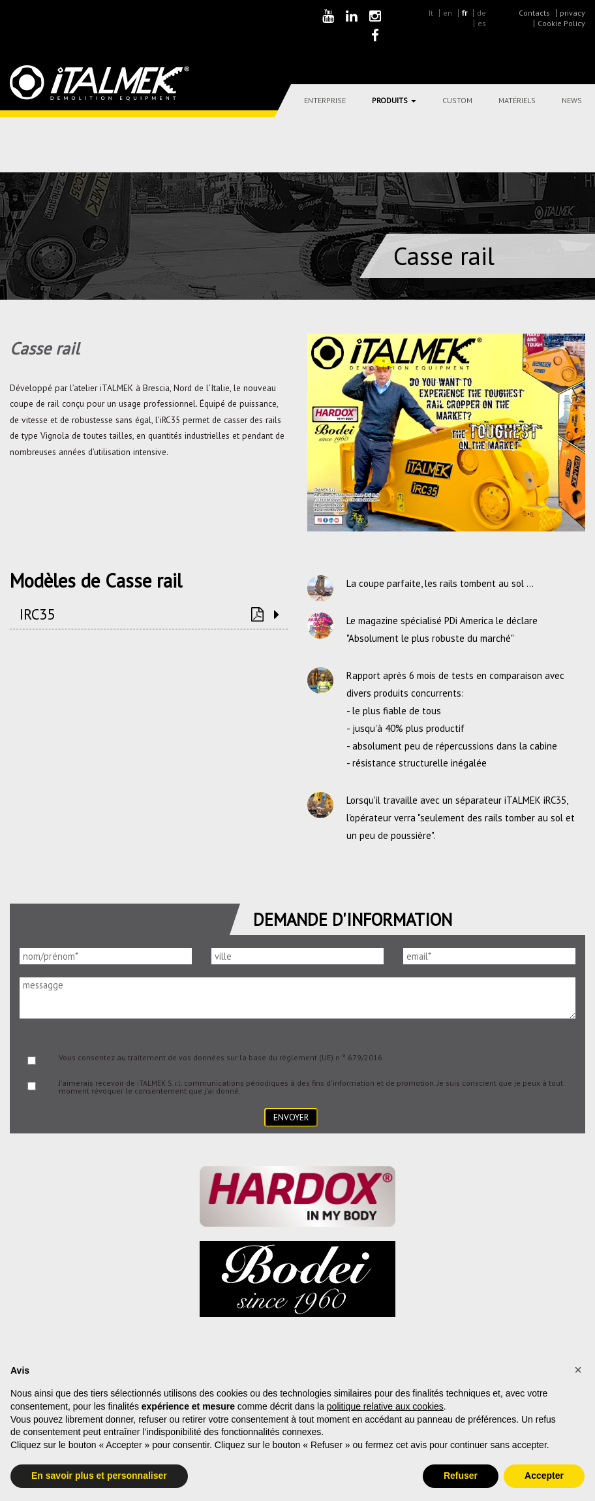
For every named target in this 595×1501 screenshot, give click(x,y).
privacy (572, 13)
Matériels (517, 100)
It (431, 13)
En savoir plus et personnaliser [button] (99, 1475)
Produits (394, 100)
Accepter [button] (544, 1475)
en (447, 13)
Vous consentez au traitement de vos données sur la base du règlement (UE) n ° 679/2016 (220, 1057)
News (572, 100)
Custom (457, 100)
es (482, 23)
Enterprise (325, 100)
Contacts (534, 13)
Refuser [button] (461, 1475)
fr (464, 13)
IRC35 (37, 614)
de (481, 13)
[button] (578, 1369)
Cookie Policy (561, 23)
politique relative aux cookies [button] (385, 1406)
